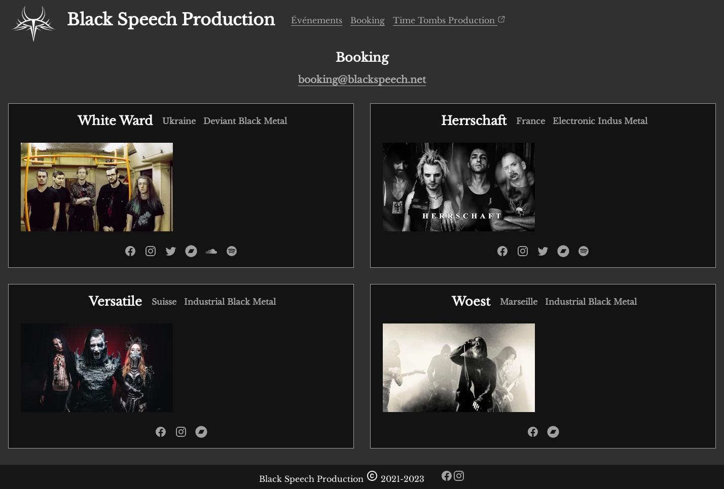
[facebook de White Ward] (130, 254)
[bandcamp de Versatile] (201, 435)
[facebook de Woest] (533, 435)
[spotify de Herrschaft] (583, 254)
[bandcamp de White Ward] (191, 254)
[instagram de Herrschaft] (523, 254)
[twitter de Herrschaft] (543, 254)
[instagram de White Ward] (150, 254)
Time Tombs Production (449, 20)
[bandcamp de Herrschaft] (563, 254)
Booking (367, 20)
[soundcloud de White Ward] (211, 254)
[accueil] (33, 20)
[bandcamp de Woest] (553, 435)
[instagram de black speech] (459, 479)
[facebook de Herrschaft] (502, 254)
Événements (316, 20)
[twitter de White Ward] (171, 254)
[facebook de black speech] (447, 479)
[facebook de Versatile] (161, 435)
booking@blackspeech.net (362, 80)
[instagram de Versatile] (181, 435)
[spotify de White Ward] (232, 254)
